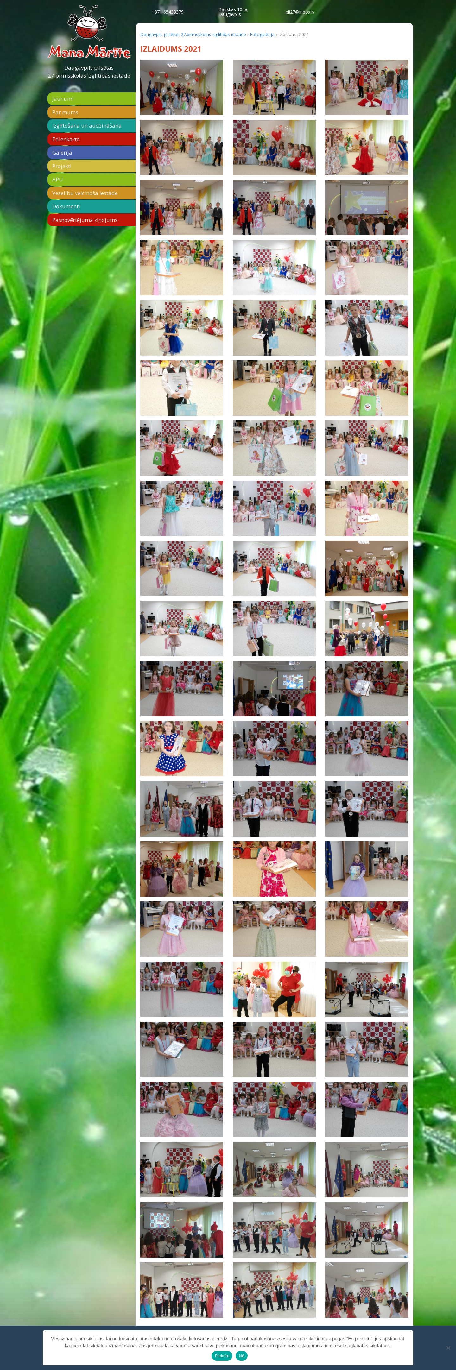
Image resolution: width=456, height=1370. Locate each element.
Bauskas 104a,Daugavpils (233, 11)
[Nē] (448, 1348)
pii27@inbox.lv (300, 12)
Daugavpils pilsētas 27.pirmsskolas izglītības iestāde (89, 71)
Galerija (62, 152)
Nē (241, 1356)
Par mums (65, 112)
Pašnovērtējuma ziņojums (84, 220)
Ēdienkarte (65, 139)
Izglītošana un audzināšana (87, 125)
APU (57, 179)
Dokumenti (66, 206)
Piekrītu (222, 1356)
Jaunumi (63, 98)
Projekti (62, 166)
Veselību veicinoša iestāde (85, 193)
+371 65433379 (168, 12)
